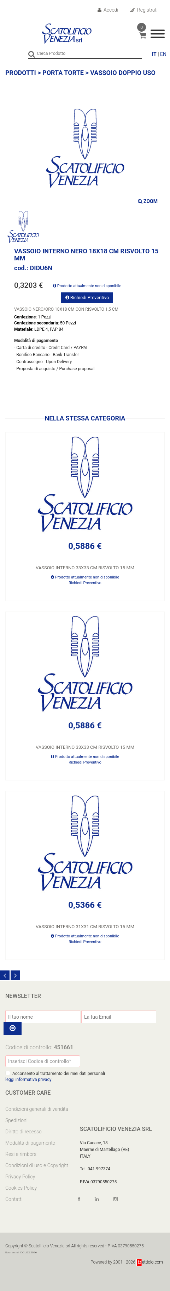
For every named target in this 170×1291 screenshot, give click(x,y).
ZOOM (148, 201)
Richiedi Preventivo (87, 297)
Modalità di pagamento (30, 1143)
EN (163, 54)
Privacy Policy (20, 1176)
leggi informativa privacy (28, 1079)
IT (154, 54)
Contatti (14, 1199)
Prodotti (20, 72)
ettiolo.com (149, 1262)
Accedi (108, 10)
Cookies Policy (21, 1188)
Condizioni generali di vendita (36, 1109)
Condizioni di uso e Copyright (36, 1165)
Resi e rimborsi (21, 1154)
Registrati (144, 10)
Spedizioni (16, 1120)
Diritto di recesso (23, 1131)
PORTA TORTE (63, 72)
